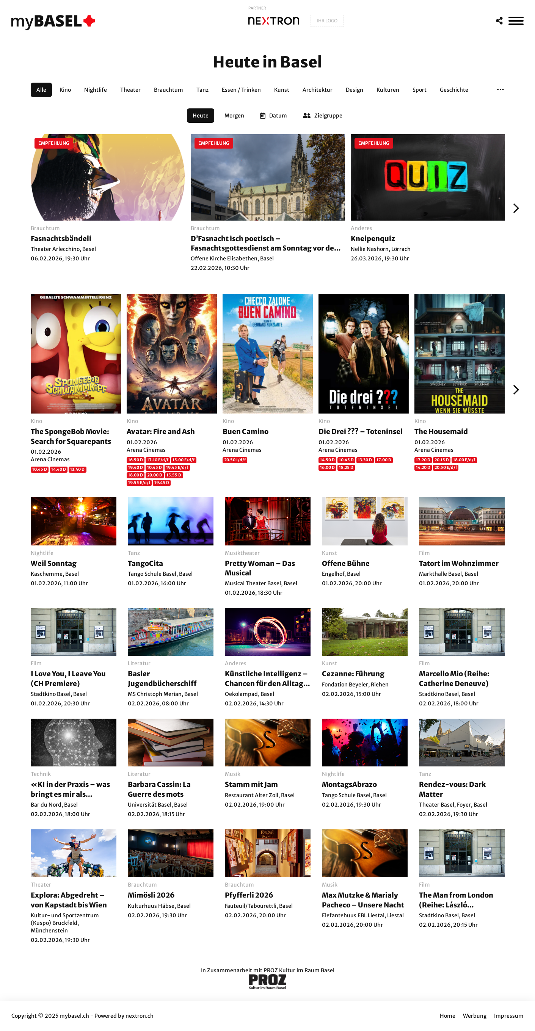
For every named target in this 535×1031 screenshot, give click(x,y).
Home (447, 1015)
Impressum (509, 1015)
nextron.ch (140, 1015)
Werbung (474, 1015)
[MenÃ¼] (516, 21)
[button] (500, 90)
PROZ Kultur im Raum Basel (299, 970)
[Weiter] (514, 208)
